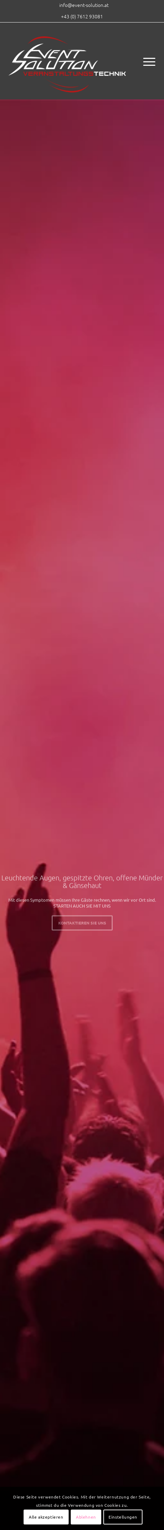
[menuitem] (84, 5)
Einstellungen (123, 1517)
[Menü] (145, 61)
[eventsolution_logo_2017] (67, 61)
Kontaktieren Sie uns (82, 922)
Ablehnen (86, 1517)
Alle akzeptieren (46, 1517)
